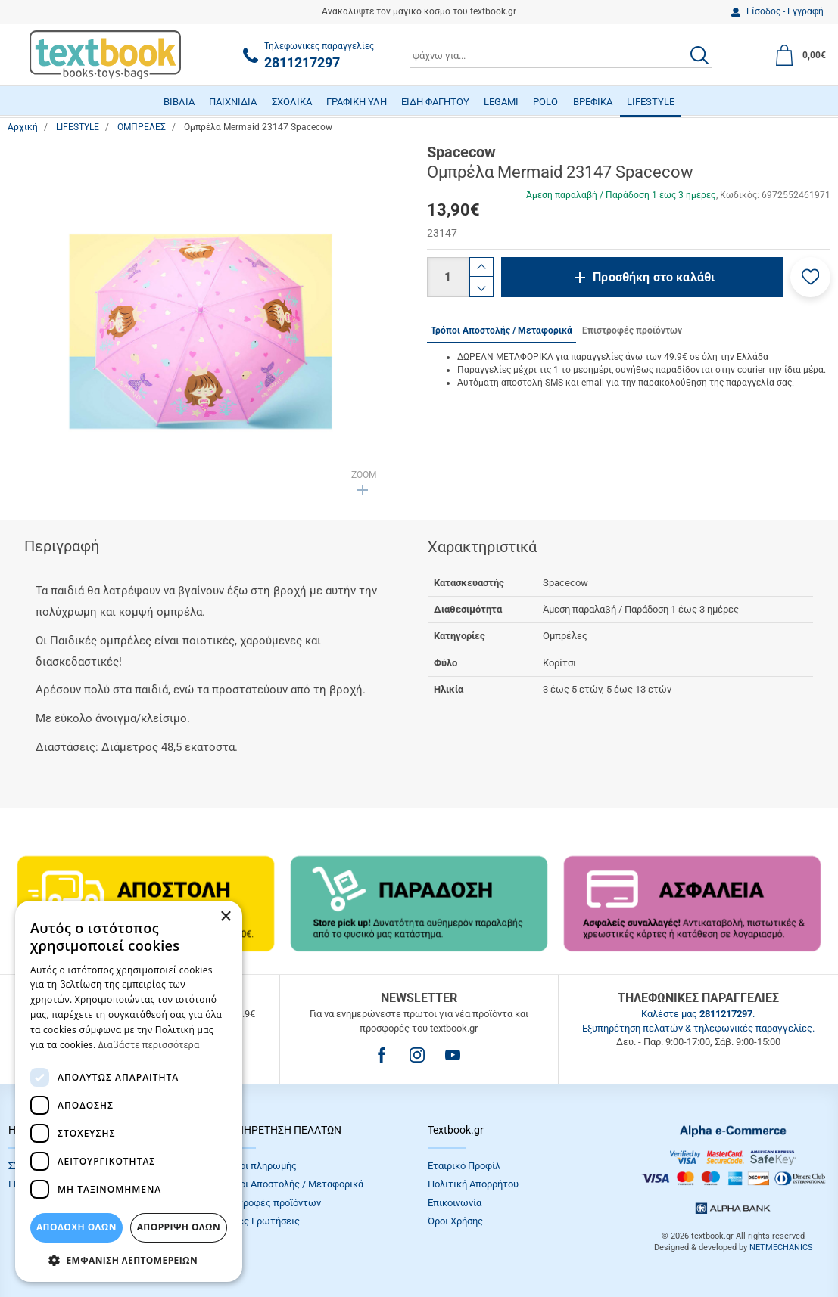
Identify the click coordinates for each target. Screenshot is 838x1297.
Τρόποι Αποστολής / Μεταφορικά (290, 1184)
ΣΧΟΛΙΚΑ (292, 101)
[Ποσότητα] (448, 277)
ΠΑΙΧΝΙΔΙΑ (233, 101)
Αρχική (23, 127)
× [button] (225, 917)
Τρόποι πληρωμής (257, 1165)
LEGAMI (501, 101)
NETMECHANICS (781, 1247)
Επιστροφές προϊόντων (269, 1203)
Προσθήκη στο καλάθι (654, 277)
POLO (545, 101)
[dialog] (128, 1091)
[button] (810, 277)
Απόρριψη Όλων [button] (178, 1227)
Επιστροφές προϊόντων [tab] (632, 330)
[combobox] (561, 55)
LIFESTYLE (650, 101)
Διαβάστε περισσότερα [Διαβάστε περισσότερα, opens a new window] (149, 1044)
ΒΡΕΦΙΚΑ (592, 101)
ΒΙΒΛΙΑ (179, 101)
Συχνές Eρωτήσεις (259, 1221)
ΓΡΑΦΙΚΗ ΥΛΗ (356, 101)
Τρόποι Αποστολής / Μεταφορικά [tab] (501, 330)
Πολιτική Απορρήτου (473, 1184)
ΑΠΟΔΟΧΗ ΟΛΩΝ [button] (76, 1227)
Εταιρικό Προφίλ (464, 1165)
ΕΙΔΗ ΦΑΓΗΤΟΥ (435, 101)
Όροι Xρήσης (455, 1221)
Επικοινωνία (454, 1203)
